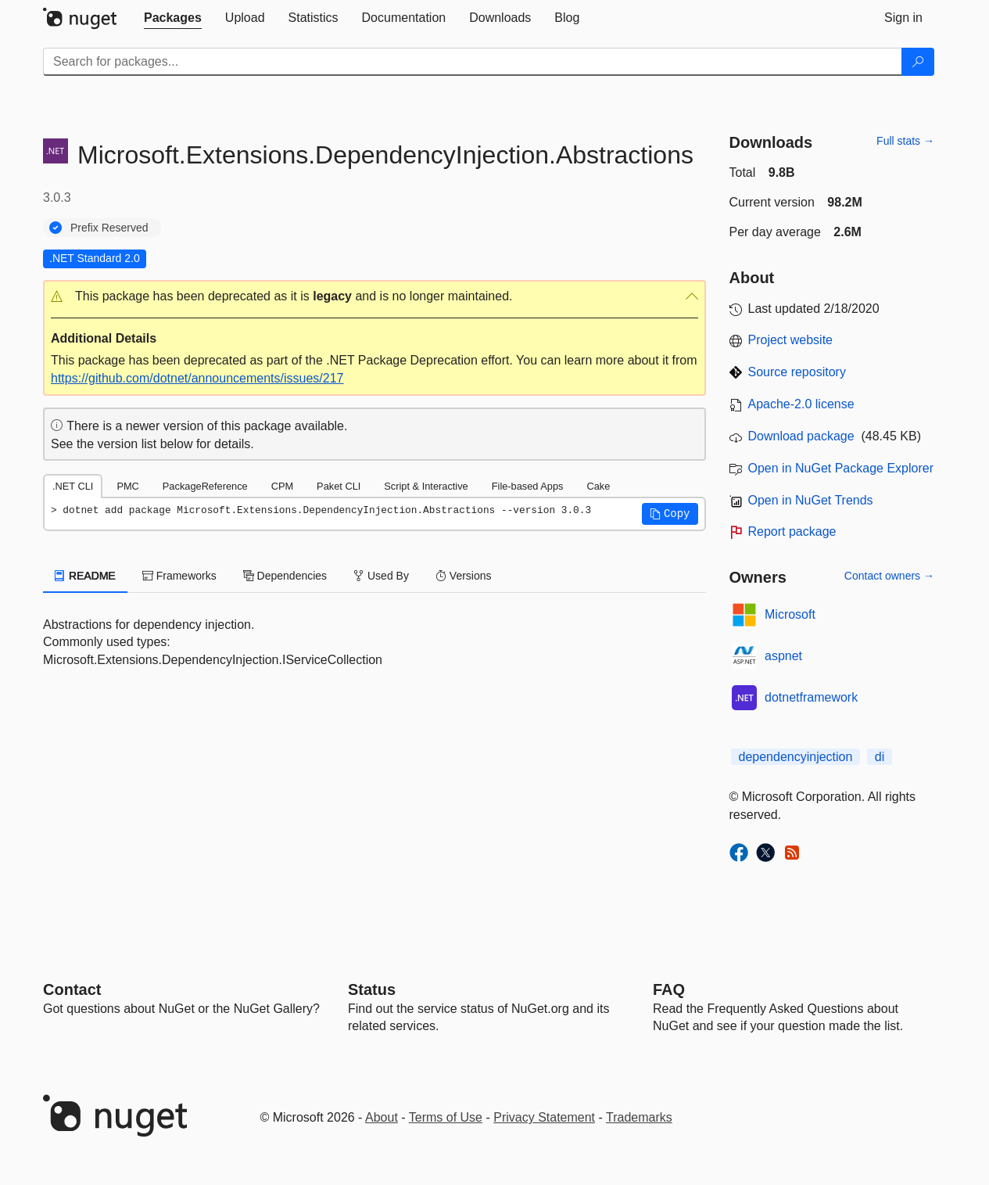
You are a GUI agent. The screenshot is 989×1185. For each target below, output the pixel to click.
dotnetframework (811, 697)
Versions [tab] (463, 576)
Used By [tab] (381, 576)
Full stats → (905, 141)
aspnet (783, 656)
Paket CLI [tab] (338, 486)
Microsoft (790, 614)
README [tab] (85, 576)
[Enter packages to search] (472, 62)
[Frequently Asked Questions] (669, 989)
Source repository (797, 372)
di (879, 756)
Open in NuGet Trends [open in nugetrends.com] (810, 500)
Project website (790, 340)
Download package (801, 436)
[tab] (172, 18)
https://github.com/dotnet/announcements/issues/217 (197, 378)
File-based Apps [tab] (528, 486)
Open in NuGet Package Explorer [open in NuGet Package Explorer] (840, 468)
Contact (72, 989)
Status (372, 989)
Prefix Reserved (109, 227)
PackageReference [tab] (205, 486)
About (381, 1117)
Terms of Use (445, 1117)
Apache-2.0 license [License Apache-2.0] (801, 404)
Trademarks (639, 1117)
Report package (792, 531)
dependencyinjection (796, 756)
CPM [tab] (282, 486)
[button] (374, 297)
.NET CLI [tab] (72, 486)
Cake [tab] (598, 486)
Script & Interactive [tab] (426, 486)
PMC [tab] (127, 486)
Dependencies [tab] (285, 576)
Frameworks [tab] (179, 576)
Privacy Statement (544, 1117)
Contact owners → (889, 575)
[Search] (917, 62)
